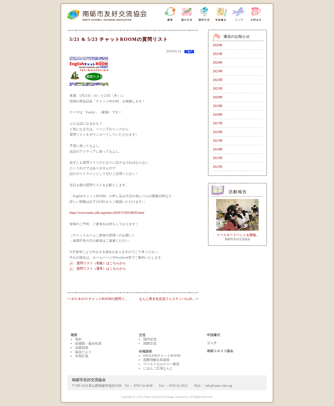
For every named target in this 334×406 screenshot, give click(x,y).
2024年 (218, 62)
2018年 (218, 114)
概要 (74, 335)
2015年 (218, 140)
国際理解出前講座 (156, 360)
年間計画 (81, 356)
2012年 (218, 167)
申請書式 (213, 335)
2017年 (218, 123)
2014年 (218, 149)
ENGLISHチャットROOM (161, 355)
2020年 (218, 97)
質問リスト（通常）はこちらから (101, 268)
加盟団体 (81, 347)
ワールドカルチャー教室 (161, 364)
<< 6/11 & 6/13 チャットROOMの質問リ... (97, 299)
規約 (78, 339)
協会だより (83, 352)
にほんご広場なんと (158, 368)
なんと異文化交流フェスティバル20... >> (169, 299)
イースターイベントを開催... (238, 235)
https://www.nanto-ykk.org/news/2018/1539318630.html (107, 212)
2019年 (218, 106)
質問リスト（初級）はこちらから (101, 263)
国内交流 (149, 339)
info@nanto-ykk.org (218, 385)
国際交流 (149, 343)
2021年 (218, 88)
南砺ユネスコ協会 (220, 351)
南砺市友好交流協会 (237, 239)
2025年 (218, 54)
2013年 (218, 158)
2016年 (218, 132)
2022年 (218, 80)
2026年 (218, 45)
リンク (212, 343)
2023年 (218, 71)
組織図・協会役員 (88, 343)
